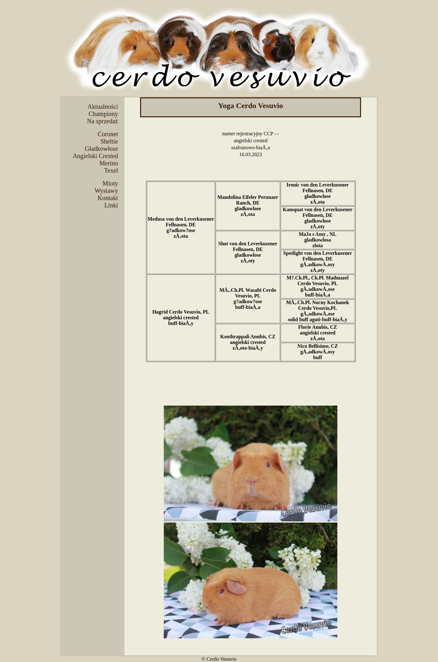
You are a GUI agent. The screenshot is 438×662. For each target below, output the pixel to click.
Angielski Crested (95, 155)
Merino (108, 163)
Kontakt (108, 197)
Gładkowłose (101, 148)
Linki (111, 205)
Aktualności (102, 106)
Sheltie (109, 141)
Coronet (108, 134)
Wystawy (106, 190)
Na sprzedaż (102, 121)
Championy (103, 113)
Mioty (110, 183)
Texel (111, 170)
